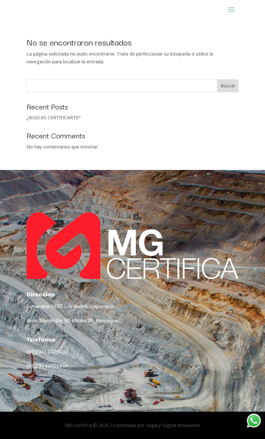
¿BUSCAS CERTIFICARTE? (54, 117)
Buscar (228, 86)
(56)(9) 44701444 (47, 365)
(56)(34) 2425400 (47, 351)
